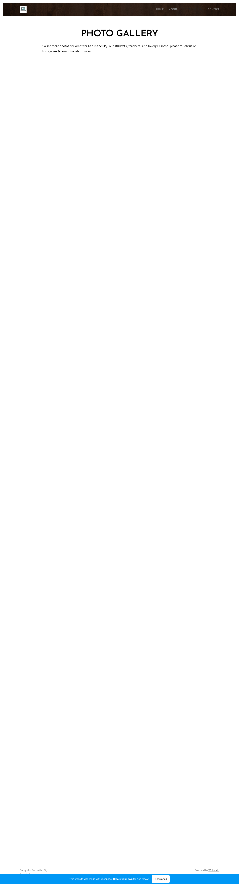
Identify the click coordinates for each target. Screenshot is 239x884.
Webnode (213, 870)
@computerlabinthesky (74, 51)
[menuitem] (154, 9)
